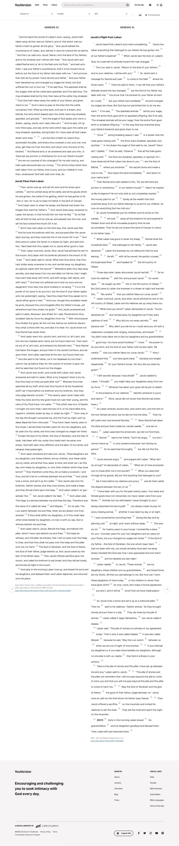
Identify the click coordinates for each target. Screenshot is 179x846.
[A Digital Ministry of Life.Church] (89, 825)
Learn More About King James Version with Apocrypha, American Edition (43, 591)
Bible (37, 5)
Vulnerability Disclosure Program (27, 835)
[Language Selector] (150, 4)
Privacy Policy (45, 832)
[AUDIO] (133, 15)
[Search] (93, 5)
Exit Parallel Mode (152, 15)
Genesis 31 (36, 13)
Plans (45, 5)
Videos (54, 5)
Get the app (139, 5)
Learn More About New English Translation (106, 741)
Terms (55, 832)
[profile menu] (159, 4)
